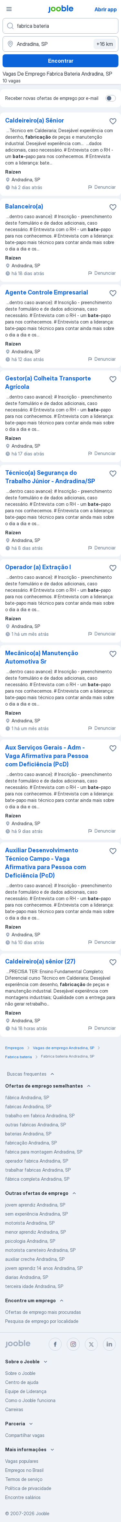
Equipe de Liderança (25, 1391)
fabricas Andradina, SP (28, 1106)
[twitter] (91, 1344)
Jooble (42, 1513)
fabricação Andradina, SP (31, 1142)
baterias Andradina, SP (28, 1133)
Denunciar (101, 187)
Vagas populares (21, 1461)
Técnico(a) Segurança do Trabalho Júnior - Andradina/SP (50, 476)
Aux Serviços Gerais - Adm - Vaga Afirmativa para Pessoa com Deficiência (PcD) (46, 756)
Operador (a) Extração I (38, 567)
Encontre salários (23, 1497)
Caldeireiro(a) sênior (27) (40, 961)
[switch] (111, 98)
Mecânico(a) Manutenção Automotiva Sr (41, 657)
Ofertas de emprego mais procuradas (43, 1312)
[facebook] (55, 1344)
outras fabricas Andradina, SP (35, 1124)
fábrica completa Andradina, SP (37, 1179)
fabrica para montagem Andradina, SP (43, 1152)
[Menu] (9, 9)
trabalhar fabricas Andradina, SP (38, 1170)
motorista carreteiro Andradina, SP (40, 1250)
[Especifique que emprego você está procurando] (60, 26)
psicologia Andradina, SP (30, 1241)
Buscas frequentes (31, 1074)
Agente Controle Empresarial (46, 292)
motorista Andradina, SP (30, 1223)
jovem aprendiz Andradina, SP (35, 1205)
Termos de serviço (23, 1479)
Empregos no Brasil (24, 1470)
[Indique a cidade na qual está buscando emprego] (60, 44)
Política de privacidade (28, 1488)
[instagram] (73, 1344)
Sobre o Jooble (20, 1373)
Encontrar (60, 61)
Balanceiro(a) (24, 206)
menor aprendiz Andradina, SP (35, 1232)
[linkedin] (109, 1344)
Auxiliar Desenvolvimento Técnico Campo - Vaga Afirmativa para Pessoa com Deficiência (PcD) (45, 863)
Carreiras (14, 1409)
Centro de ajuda (21, 1382)
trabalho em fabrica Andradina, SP (40, 1115)
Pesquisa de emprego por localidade (41, 1321)
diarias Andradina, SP (26, 1277)
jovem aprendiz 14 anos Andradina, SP (44, 1268)
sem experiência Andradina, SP (36, 1214)
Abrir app (106, 9)
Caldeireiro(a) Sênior (34, 120)
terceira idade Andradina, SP (34, 1286)
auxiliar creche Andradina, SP (35, 1259)
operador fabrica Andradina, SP (36, 1161)
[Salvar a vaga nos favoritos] (113, 121)
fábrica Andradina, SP (27, 1097)
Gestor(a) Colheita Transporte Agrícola (48, 382)
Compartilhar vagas (25, 1435)
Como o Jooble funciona (30, 1400)
